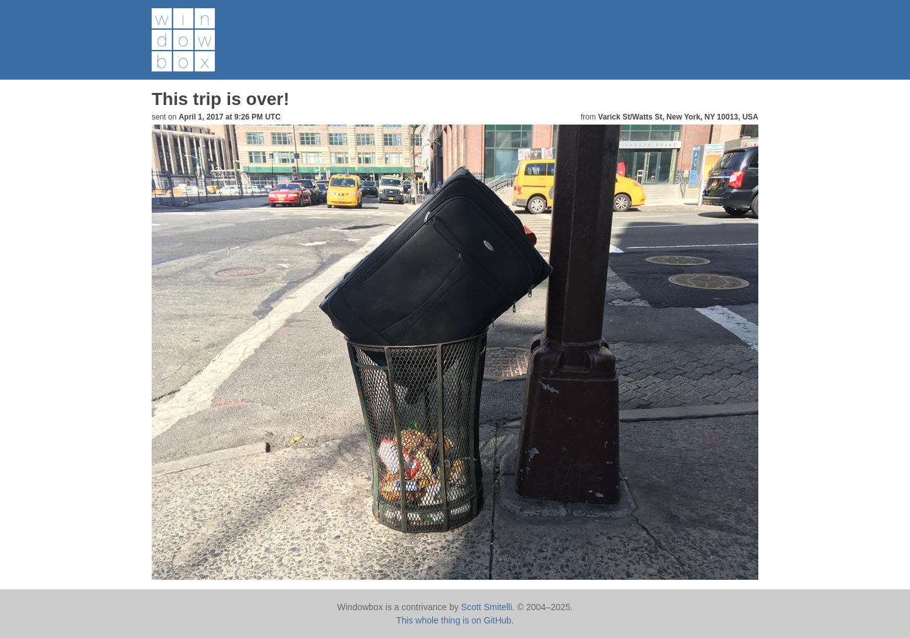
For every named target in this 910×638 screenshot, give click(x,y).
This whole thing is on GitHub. (455, 620)
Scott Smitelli (487, 607)
